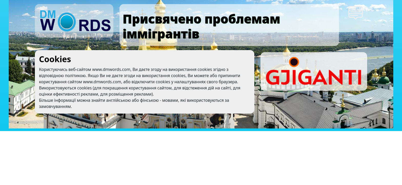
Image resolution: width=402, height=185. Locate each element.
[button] (356, 12)
